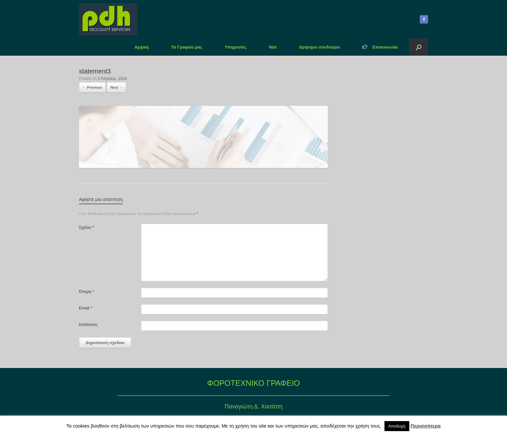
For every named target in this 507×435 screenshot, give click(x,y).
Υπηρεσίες (235, 47)
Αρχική (142, 47)
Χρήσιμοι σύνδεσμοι (319, 47)
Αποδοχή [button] (396, 426)
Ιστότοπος (88, 324)
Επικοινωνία (380, 47)
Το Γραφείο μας (186, 47)
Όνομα (86, 291)
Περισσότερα (426, 426)
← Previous (92, 87)
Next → (116, 87)
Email (85, 308)
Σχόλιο (86, 227)
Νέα (272, 47)
